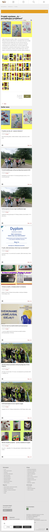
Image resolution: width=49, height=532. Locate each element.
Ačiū (27, 96)
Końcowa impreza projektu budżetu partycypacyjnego (15, 325)
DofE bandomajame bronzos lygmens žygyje (12, 403)
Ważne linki (29, 486)
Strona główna (4, 6)
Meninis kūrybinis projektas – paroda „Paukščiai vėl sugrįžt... (16, 442)
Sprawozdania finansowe (8, 488)
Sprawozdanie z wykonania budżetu (10, 486)
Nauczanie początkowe (31, 470)
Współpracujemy (7, 479)
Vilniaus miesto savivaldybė (15, 519)
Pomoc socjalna (30, 489)
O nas (5, 469)
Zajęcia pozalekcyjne (31, 473)
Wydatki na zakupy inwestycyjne (10, 489)
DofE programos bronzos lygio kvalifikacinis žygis (14, 209)
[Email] (27, 509)
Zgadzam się (27, 526)
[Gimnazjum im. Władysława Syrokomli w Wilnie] (4, 1)
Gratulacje (6, 472)
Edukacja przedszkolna (31, 469)
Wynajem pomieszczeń (31, 479)
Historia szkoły (6, 482)
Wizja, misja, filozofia (8, 470)
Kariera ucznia (30, 475)
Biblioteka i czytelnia (31, 482)
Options (8, 526)
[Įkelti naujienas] (13, 2)
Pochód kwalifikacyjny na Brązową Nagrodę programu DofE (16, 170)
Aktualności (10, 6)
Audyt (5, 492)
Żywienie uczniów (30, 478)
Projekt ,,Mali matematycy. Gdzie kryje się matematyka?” (15, 248)
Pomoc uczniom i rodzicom (32, 476)
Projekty (15, 6)
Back (5, 103)
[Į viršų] (47, 529)
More (29, 145)
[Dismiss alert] (46, 11)
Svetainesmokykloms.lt (40, 529)
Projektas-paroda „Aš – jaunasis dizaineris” (12, 131)
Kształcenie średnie (31, 472)
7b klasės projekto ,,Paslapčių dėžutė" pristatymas (14, 286)
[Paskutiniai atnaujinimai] (23, 2)
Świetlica (29, 481)
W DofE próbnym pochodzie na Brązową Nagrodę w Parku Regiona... (15, 365)
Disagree (17, 526)
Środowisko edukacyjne (8, 473)
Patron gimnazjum (7, 476)
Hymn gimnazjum (7, 475)
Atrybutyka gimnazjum (8, 481)
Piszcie (5, 510)
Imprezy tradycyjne (7, 478)
